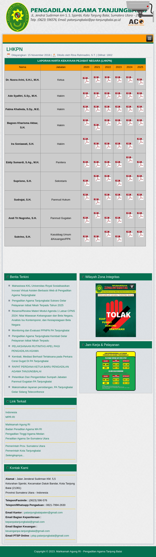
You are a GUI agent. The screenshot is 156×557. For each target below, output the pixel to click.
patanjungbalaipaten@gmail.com (43, 512)
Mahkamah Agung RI (17, 424)
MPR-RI (10, 417)
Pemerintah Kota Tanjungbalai (23, 450)
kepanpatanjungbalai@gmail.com (24, 521)
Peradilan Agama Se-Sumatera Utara (27, 438)
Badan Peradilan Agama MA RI (23, 429)
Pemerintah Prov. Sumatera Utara (25, 446)
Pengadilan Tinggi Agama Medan (24, 433)
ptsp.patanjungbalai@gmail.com (50, 535)
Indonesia (11, 412)
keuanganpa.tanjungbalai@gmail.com (27, 530)
